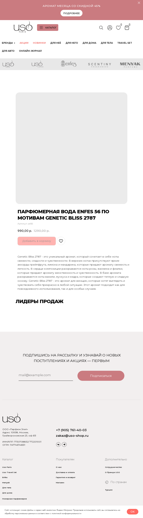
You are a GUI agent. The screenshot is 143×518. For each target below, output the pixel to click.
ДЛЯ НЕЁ (55, 42)
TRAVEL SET (124, 42)
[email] (46, 375)
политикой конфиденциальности (66, 513)
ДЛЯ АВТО (8, 50)
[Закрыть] (139, 3)
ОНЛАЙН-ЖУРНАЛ (30, 50)
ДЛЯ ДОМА (89, 42)
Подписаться (101, 376)
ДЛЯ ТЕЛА (107, 42)
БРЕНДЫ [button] (7, 42)
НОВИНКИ (39, 42)
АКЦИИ (24, 42)
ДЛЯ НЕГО (72, 42)
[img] (58, 444)
